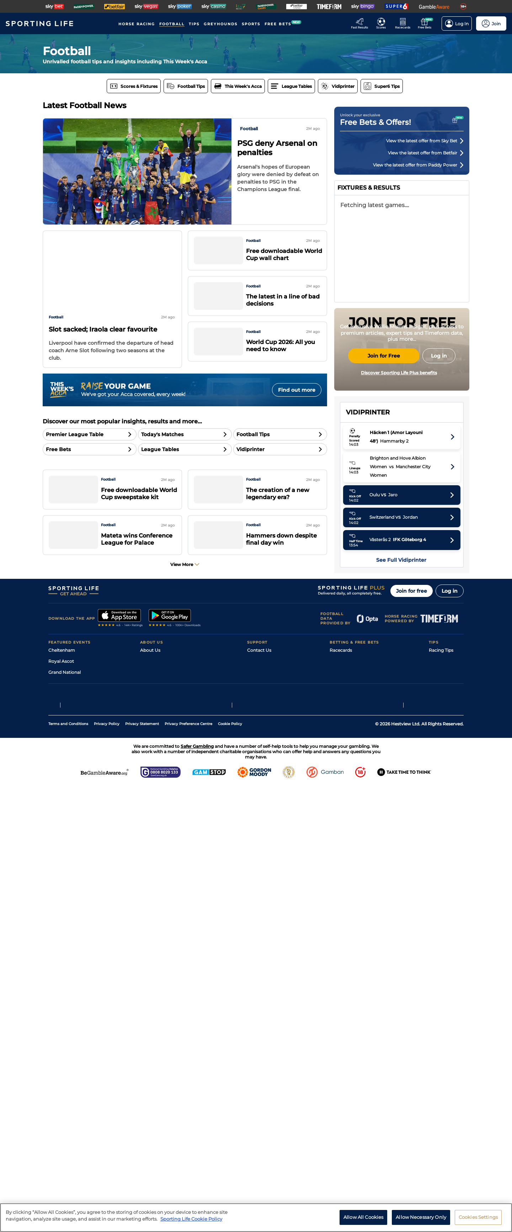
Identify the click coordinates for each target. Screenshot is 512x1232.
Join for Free (384, 422)
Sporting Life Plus (158, 1074)
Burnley (363, 750)
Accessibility (260, 1074)
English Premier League (402, 480)
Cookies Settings (478, 1217)
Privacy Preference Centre (188, 1169)
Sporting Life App (158, 1085)
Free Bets (340, 1107)
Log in (450, 992)
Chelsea (363, 628)
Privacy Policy (106, 1169)
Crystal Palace (370, 696)
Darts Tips (439, 1085)
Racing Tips (441, 1051)
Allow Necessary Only (421, 1217)
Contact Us (259, 1051)
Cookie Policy (230, 1169)
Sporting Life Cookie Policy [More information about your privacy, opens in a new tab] (191, 1219)
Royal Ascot (61, 1063)
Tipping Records (446, 1107)
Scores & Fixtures (348, 1074)
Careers (148, 1063)
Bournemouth (370, 574)
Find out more (296, 390)
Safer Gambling (263, 1085)
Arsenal (363, 507)
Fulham (363, 642)
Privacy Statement (142, 1169)
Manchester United (375, 534)
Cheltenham (61, 1051)
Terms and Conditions (68, 1169)
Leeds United (369, 683)
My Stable (340, 1096)
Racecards (341, 1051)
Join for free (411, 992)
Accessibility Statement (165, 1096)
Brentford (365, 615)
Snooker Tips (442, 1096)
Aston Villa (366, 547)
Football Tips (442, 1063)
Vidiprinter (341, 1085)
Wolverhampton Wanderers (385, 764)
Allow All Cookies (363, 1217)
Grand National (64, 1074)
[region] (256, 1217)
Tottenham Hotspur (376, 723)
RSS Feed (150, 1118)
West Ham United (374, 737)
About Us (150, 1051)
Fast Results (343, 1063)
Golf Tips (438, 1074)
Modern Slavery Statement (168, 1107)
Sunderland (367, 588)
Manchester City (372, 520)
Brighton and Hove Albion (383, 601)
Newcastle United (374, 656)
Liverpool (365, 561)
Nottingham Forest (376, 710)
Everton (363, 669)
